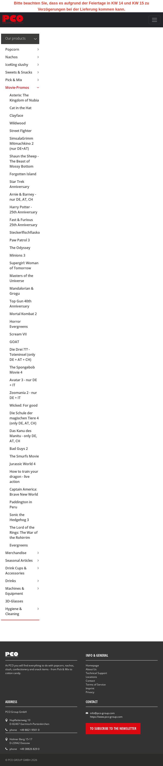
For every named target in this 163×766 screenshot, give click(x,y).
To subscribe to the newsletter (113, 728)
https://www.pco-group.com (106, 717)
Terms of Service (96, 684)
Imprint (90, 688)
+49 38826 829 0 (29, 749)
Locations (91, 677)
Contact (90, 681)
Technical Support (96, 673)
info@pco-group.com (102, 713)
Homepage (92, 665)
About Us (91, 669)
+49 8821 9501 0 (29, 730)
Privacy (90, 692)
